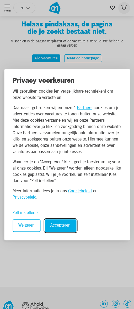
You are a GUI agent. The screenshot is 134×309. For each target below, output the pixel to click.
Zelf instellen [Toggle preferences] (24, 213)
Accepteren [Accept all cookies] (60, 225)
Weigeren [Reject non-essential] (26, 225)
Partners (84, 108)
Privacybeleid (24, 197)
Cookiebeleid (80, 191)
